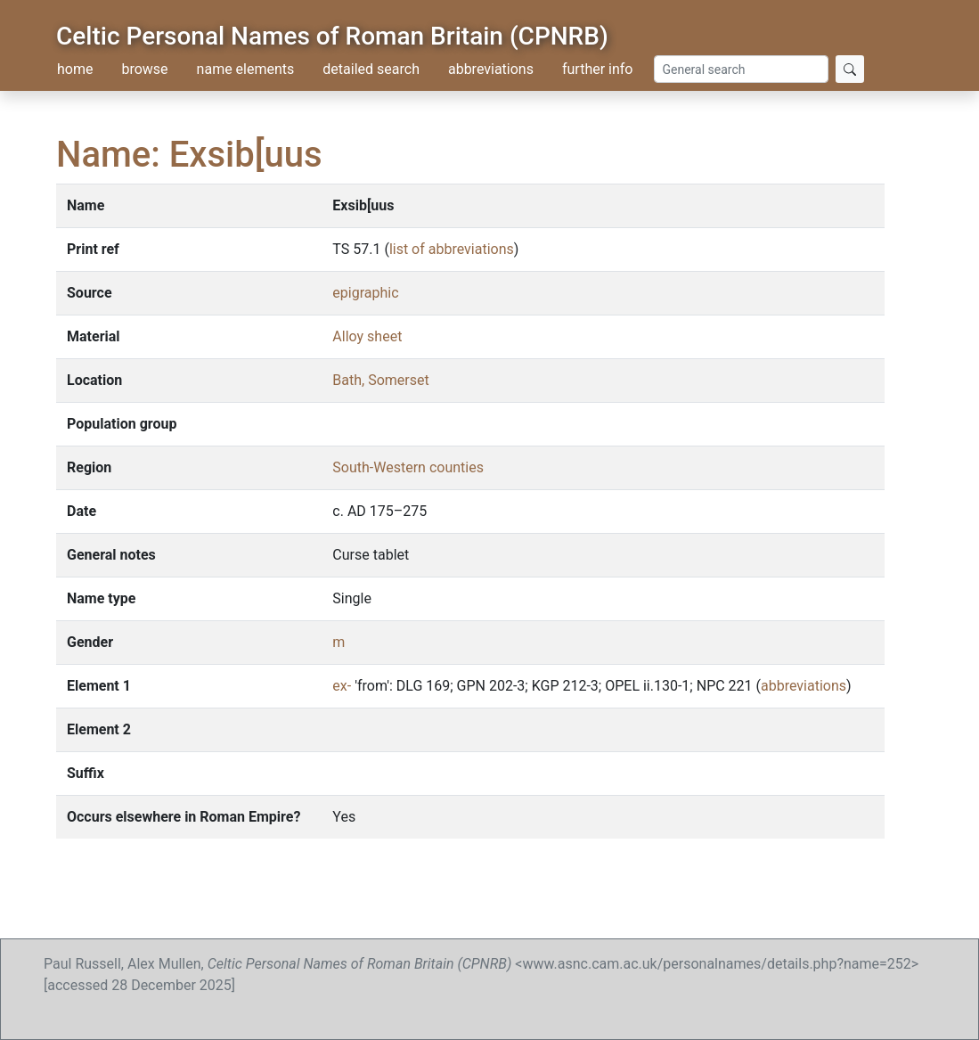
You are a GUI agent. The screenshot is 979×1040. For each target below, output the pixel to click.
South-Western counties (408, 467)
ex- (341, 685)
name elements (246, 69)
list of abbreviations (451, 249)
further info (597, 69)
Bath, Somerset (380, 380)
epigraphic (365, 292)
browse (144, 69)
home (75, 69)
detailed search (371, 69)
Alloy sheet (367, 336)
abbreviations (491, 69)
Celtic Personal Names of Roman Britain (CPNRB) (332, 36)
